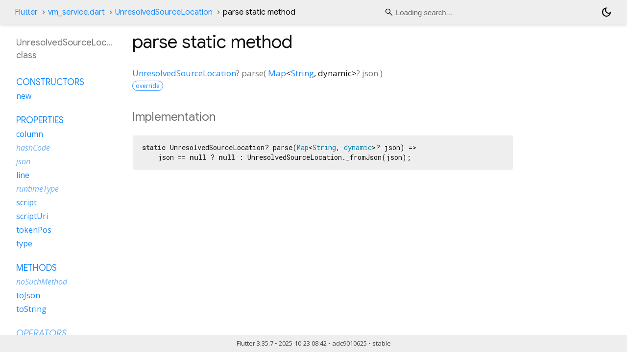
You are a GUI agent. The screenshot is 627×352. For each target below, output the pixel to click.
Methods (36, 268)
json (23, 161)
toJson (28, 295)
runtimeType (37, 188)
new (23, 95)
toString (31, 309)
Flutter (26, 12)
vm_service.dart (76, 12)
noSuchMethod (41, 281)
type (24, 243)
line (22, 175)
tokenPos (33, 229)
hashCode (33, 147)
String (302, 73)
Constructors (50, 82)
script (26, 202)
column (29, 134)
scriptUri (32, 216)
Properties (40, 120)
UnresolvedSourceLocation (164, 12)
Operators (41, 333)
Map (277, 73)
